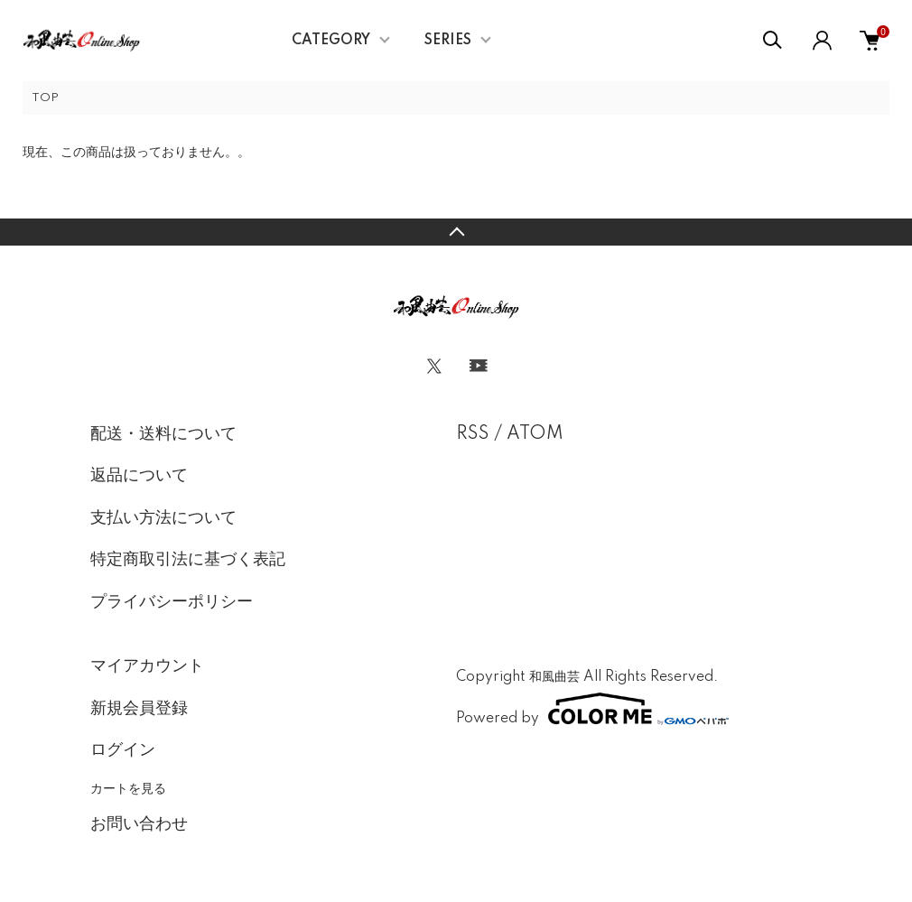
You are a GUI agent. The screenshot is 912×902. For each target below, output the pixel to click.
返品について (139, 476)
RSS (472, 434)
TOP (45, 98)
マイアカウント (147, 666)
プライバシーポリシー (171, 602)
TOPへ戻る (456, 232)
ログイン (122, 750)
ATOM (535, 434)
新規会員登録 (139, 709)
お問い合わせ (139, 824)
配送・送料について (163, 434)
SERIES (447, 40)
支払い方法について (163, 518)
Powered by (592, 709)
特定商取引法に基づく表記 (187, 560)
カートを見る (128, 788)
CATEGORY (331, 40)
